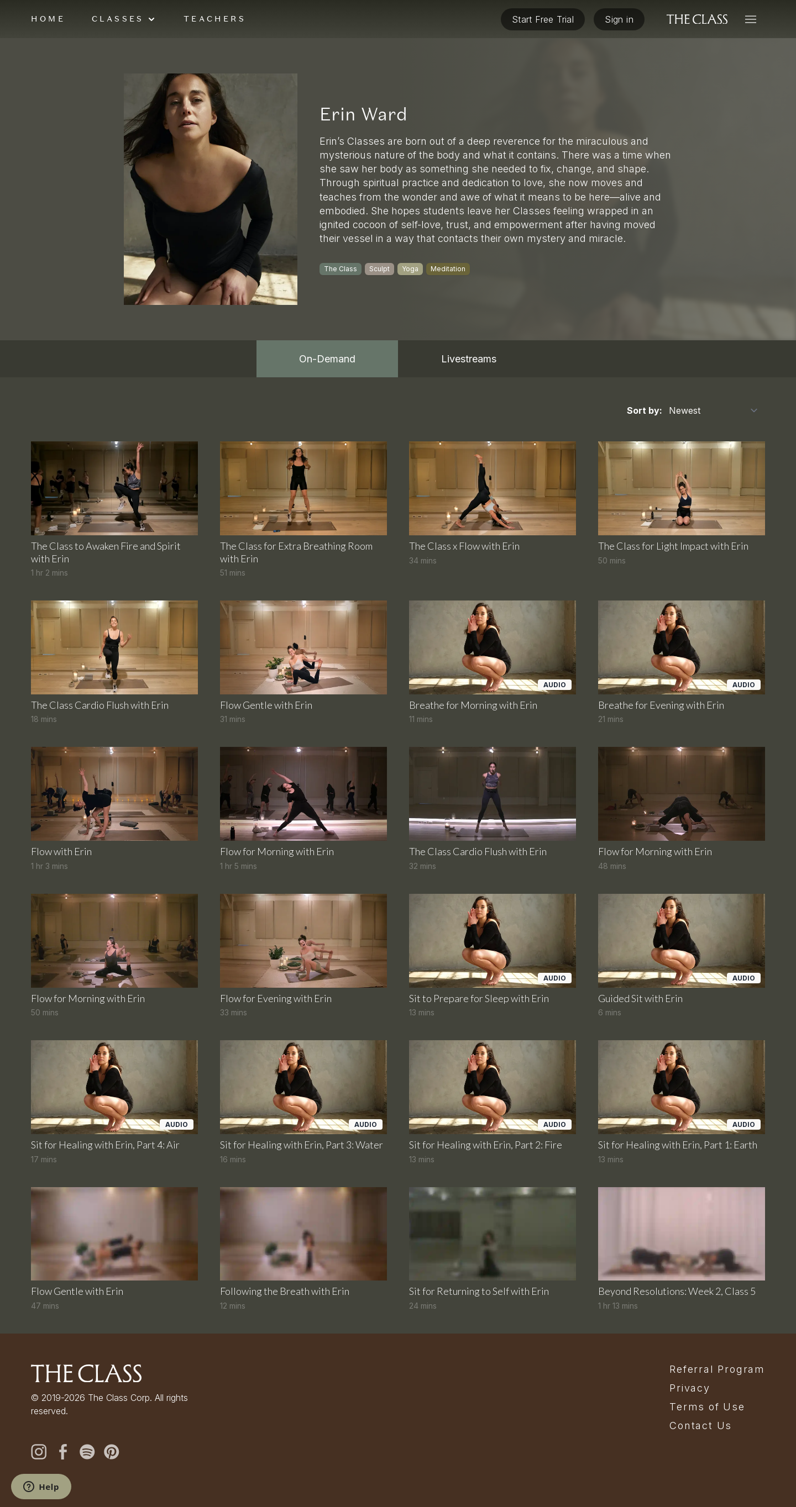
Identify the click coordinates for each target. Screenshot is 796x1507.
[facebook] (63, 1451)
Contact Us (700, 1426)
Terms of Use (707, 1407)
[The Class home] (697, 19)
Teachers (215, 19)
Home (48, 19)
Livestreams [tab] (468, 359)
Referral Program (717, 1369)
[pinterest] (111, 1451)
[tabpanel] (398, 855)
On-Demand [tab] (327, 359)
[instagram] (38, 1451)
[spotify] (87, 1451)
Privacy (689, 1388)
